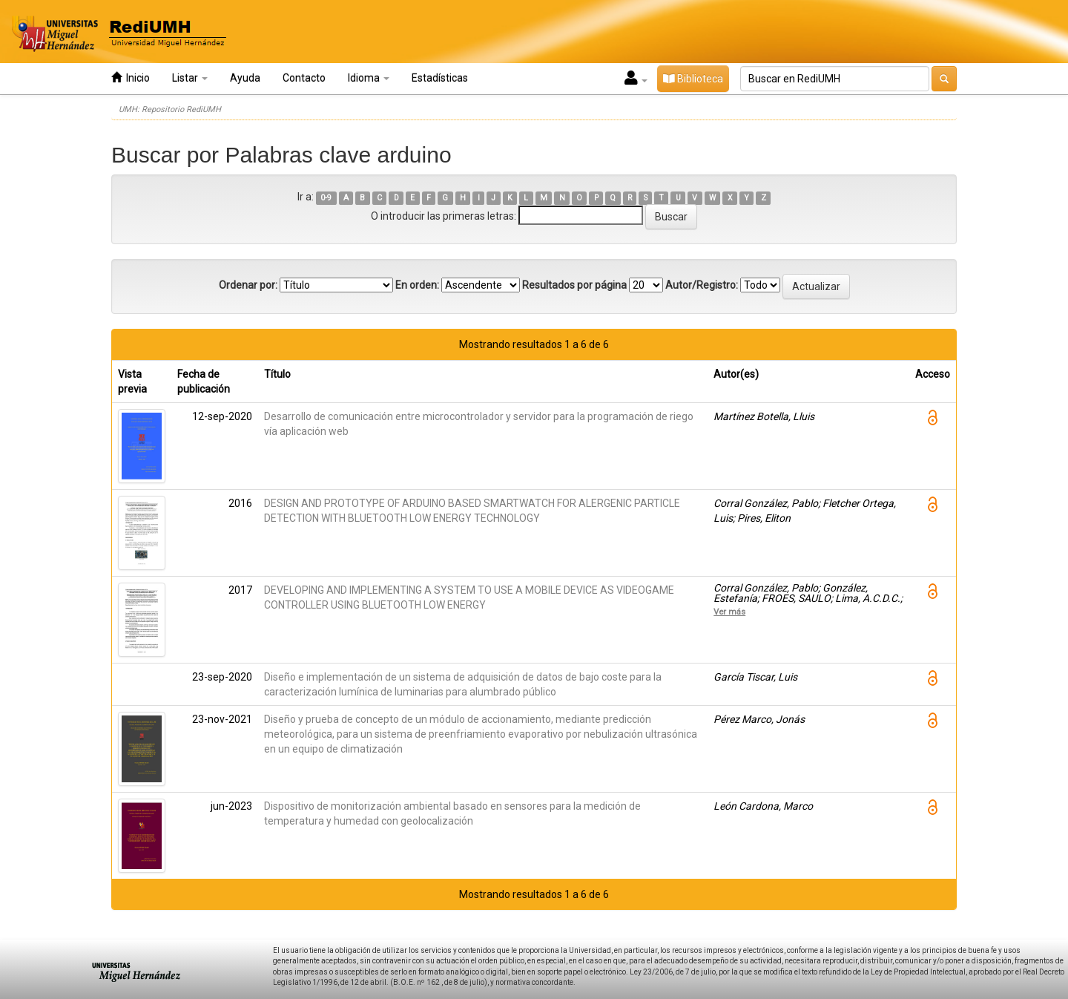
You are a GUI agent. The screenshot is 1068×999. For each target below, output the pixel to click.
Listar (190, 78)
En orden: (417, 285)
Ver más (729, 611)
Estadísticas (440, 78)
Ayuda (245, 78)
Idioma (368, 78)
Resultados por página (574, 285)
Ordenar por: (248, 285)
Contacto (304, 78)
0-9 (326, 198)
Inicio (130, 77)
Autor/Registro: (701, 285)
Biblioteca (693, 79)
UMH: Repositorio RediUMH (170, 109)
